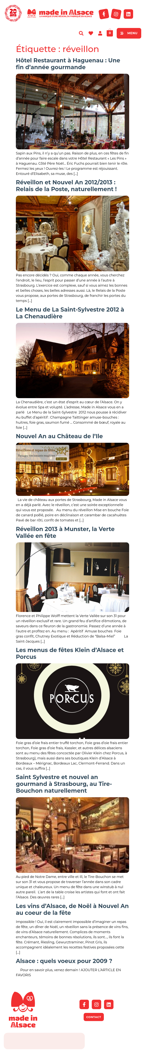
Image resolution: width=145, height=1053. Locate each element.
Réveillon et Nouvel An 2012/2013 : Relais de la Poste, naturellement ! (66, 186)
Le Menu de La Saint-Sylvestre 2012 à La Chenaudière (70, 313)
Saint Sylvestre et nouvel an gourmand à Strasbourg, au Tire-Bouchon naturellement (64, 784)
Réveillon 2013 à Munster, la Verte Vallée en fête (65, 532)
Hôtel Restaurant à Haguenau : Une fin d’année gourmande (68, 64)
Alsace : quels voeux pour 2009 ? (64, 961)
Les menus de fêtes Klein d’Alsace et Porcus (70, 653)
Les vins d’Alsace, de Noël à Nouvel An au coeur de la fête (72, 909)
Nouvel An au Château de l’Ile (59, 436)
